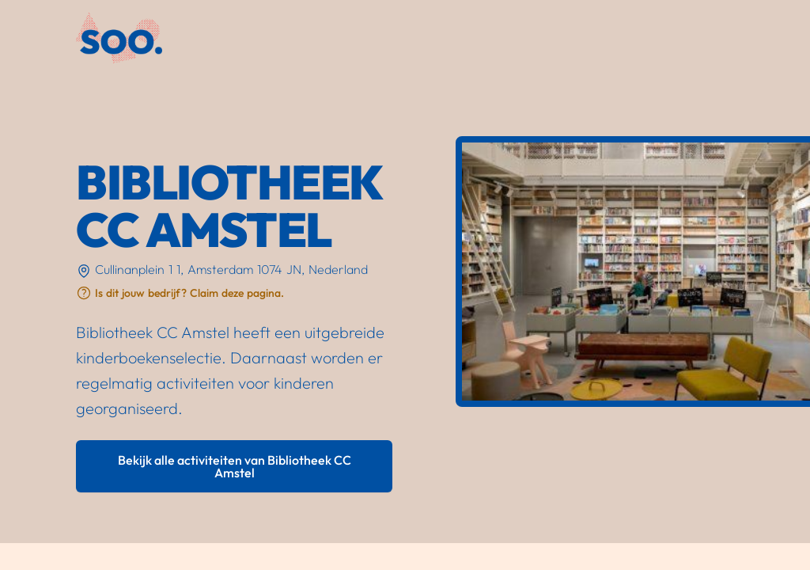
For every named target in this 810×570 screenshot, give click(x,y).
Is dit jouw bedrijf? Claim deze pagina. (189, 293)
